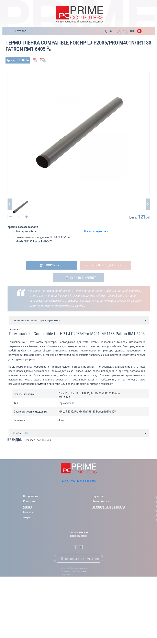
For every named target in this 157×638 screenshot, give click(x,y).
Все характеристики (96, 231)
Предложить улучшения (82, 558)
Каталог (20, 31)
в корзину (51, 265)
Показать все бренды (38, 440)
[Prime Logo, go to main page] (79, 14)
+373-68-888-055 (86, 480)
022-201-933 (68, 480)
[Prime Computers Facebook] (75, 547)
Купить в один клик (105, 265)
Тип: (18, 231)
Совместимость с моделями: (33, 237)
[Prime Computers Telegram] (81, 547)
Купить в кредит (83, 278)
